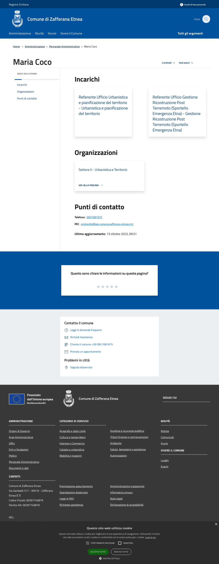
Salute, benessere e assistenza (128, 449)
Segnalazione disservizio (74, 492)
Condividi (169, 63)
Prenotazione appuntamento (76, 486)
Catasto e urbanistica (72, 449)
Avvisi (164, 443)
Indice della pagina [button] (27, 73)
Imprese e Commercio (72, 443)
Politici (13, 456)
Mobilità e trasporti (71, 456)
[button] (109, 558)
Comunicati (167, 437)
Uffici (12, 443)
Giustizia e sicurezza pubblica (127, 431)
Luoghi (165, 460)
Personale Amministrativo (64, 46)
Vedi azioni (186, 63)
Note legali (116, 498)
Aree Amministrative (21, 437)
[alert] (109, 542)
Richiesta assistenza (71, 505)
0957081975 (94, 217)
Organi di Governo (19, 431)
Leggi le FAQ (67, 498)
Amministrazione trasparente (127, 486)
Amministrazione (35, 46)
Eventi (164, 466)
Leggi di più (150, 537)
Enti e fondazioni (18, 449)
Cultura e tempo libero (73, 437)
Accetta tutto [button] (98, 551)
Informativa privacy (121, 492)
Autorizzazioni (118, 455)
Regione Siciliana (19, 4)
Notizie (165, 431)
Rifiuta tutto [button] (121, 551)
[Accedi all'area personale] (193, 5)
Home (16, 46)
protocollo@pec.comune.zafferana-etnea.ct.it (107, 224)
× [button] (216, 524)
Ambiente (115, 443)
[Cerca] (206, 19)
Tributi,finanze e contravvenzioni (129, 437)
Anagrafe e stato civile (73, 431)
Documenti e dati (19, 468)
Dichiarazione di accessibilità (126, 505)
